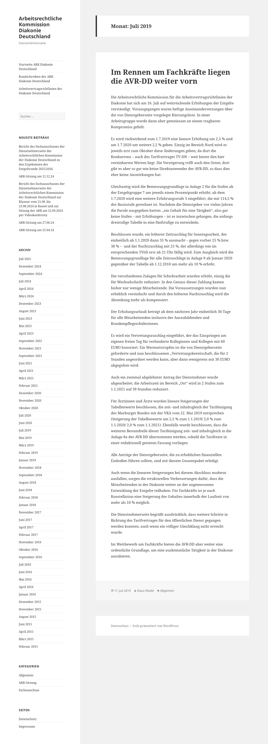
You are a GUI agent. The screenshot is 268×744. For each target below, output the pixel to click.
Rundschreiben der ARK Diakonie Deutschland (36, 79)
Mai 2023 (25, 326)
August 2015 (27, 617)
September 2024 (30, 274)
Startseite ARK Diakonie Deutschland (36, 66)
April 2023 (26, 333)
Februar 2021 (28, 386)
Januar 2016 (27, 594)
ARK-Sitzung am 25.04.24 (36, 230)
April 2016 (26, 587)
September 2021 (30, 356)
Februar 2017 (28, 535)
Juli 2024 (25, 281)
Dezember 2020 (30, 393)
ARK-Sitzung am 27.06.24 (36, 222)
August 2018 (27, 482)
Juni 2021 (25, 363)
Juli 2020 (25, 415)
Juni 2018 (25, 490)
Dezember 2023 (30, 304)
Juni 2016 (25, 572)
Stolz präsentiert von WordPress (156, 626)
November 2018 (30, 468)
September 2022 (30, 341)
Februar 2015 (28, 646)
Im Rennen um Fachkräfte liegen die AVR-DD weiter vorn (170, 76)
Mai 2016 (25, 579)
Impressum (27, 726)
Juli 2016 (25, 564)
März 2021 (26, 378)
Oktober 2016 (28, 550)
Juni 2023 (25, 318)
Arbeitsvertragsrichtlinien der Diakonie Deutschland (40, 91)
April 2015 (26, 632)
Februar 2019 (28, 453)
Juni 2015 (25, 624)
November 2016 (30, 542)
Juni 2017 (25, 520)
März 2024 (26, 296)
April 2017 (26, 527)
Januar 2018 (27, 505)
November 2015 (30, 609)
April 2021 (26, 371)
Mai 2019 (25, 438)
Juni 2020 (25, 423)
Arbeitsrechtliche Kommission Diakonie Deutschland (40, 27)
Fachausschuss (29, 690)
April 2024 (26, 289)
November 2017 (30, 512)
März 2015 (26, 639)
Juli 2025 (25, 259)
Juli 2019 (25, 430)
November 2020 (30, 400)
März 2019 (26, 445)
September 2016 (30, 557)
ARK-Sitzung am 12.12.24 (36, 176)
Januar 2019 (27, 460)
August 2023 (27, 311)
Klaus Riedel (145, 591)
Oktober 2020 (28, 408)
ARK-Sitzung (27, 683)
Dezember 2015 (30, 602)
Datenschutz (27, 719)
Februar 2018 (28, 497)
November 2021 (30, 348)
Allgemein (26, 675)
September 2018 (30, 475)
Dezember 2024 (30, 266)
